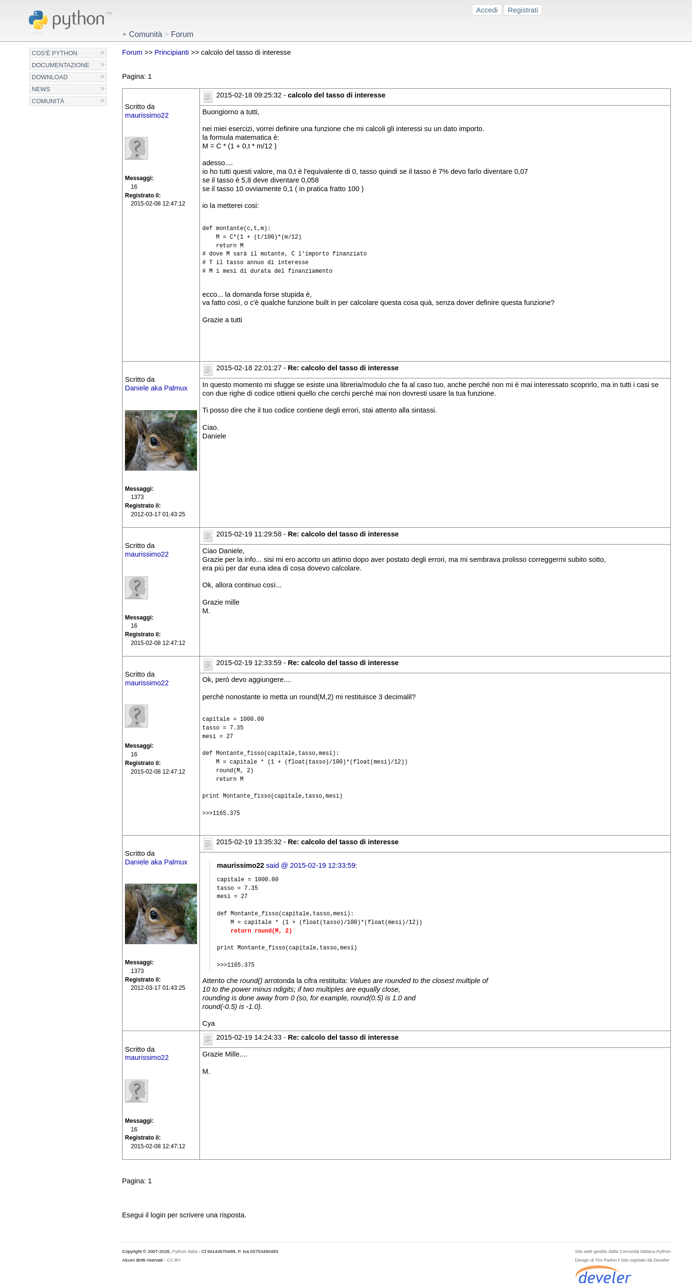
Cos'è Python (54, 53)
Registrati (523, 10)
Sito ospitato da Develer (645, 1260)
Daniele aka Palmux (156, 388)
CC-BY (174, 1260)
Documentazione (60, 65)
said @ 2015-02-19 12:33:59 (311, 865)
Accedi (487, 10)
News (41, 89)
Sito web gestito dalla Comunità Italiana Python (622, 1251)
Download (50, 77)
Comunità (48, 101)
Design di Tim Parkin (596, 1260)
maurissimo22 (147, 115)
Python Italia (184, 1251)
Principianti (172, 52)
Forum (132, 52)
